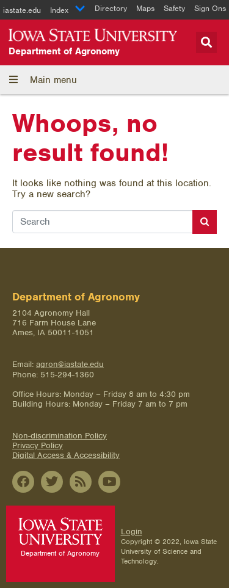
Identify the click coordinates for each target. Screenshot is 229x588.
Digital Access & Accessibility (66, 455)
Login (131, 531)
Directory (111, 8)
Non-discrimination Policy (59, 435)
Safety (174, 8)
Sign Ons (210, 8)
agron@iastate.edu (70, 364)
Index (67, 9)
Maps (145, 8)
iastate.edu (22, 10)
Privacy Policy (37, 445)
